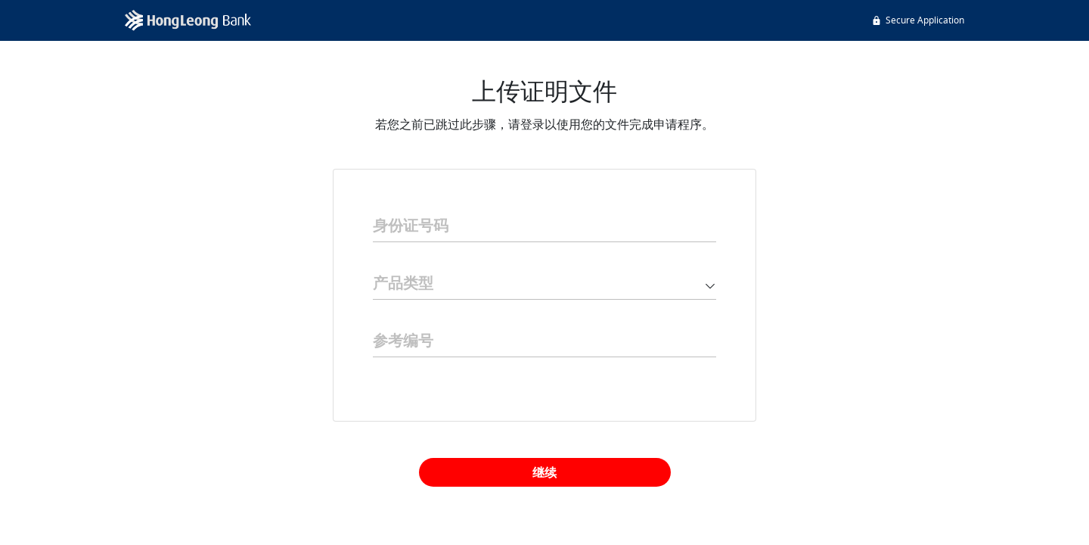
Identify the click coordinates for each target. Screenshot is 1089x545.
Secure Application (917, 20)
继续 (544, 472)
